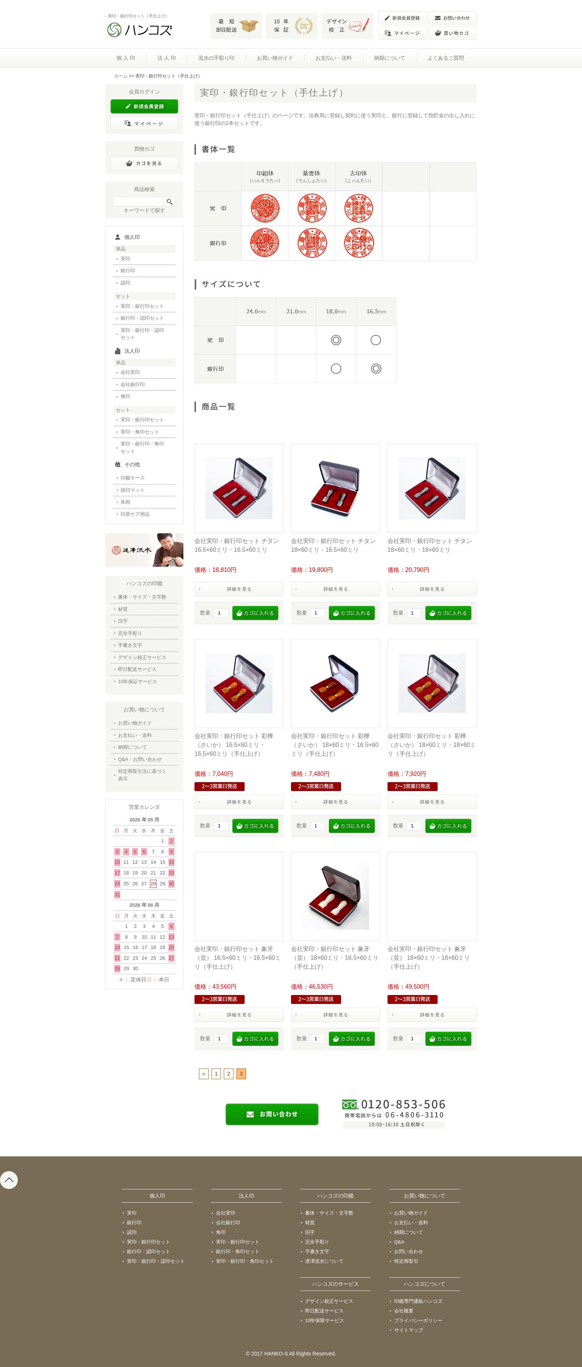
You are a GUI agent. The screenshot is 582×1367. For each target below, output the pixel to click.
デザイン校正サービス (142, 657)
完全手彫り (130, 633)
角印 (125, 396)
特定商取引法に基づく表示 (142, 774)
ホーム (121, 76)
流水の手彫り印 (216, 58)
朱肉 (125, 502)
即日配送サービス (137, 669)
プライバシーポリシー (418, 1320)
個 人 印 (126, 58)
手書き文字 (130, 645)
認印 (125, 283)
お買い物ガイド (275, 58)
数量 (205, 613)
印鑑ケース (133, 478)
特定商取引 (406, 1261)
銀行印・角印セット (237, 1251)
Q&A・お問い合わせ (140, 759)
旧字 (123, 621)
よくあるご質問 (446, 58)
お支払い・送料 (333, 58)
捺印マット (133, 490)
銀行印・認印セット (142, 318)
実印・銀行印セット (142, 306)
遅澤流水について (324, 1261)
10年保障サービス (324, 1320)
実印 (125, 258)
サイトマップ (408, 1330)
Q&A (399, 1242)
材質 (123, 609)
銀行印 (128, 270)
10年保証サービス (137, 681)
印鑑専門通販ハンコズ (418, 1301)
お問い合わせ (408, 1251)
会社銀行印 (133, 384)
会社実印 (130, 372)
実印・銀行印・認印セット (142, 333)
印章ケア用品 (135, 514)
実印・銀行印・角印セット (142, 447)
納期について (389, 58)
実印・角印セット (140, 432)
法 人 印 (166, 58)
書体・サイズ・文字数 (142, 597)
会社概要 (403, 1311)
